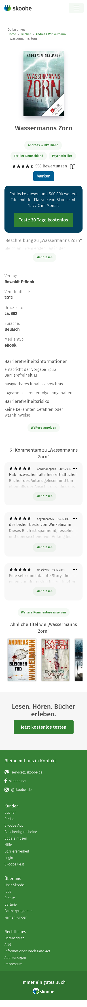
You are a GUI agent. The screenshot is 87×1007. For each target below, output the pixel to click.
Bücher (26, 34)
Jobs (7, 891)
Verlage (10, 904)
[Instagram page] (43, 789)
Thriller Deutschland (28, 156)
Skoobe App (13, 825)
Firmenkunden (15, 917)
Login (8, 858)
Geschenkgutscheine (20, 832)
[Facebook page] (43, 781)
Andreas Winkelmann (51, 34)
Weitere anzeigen (43, 427)
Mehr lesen (44, 496)
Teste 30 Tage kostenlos (43, 220)
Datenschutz (14, 938)
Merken (43, 176)
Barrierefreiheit (16, 851)
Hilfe (8, 845)
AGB (7, 944)
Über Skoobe (14, 885)
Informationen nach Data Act (27, 951)
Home (12, 34)
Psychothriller (62, 156)
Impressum (13, 964)
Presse (9, 898)
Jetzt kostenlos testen (43, 727)
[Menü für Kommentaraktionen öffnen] (75, 469)
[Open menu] (76, 8)
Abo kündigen (15, 957)
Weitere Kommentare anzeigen (43, 612)
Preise (9, 819)
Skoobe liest (14, 864)
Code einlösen (15, 838)
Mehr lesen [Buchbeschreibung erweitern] (44, 257)
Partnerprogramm (18, 911)
